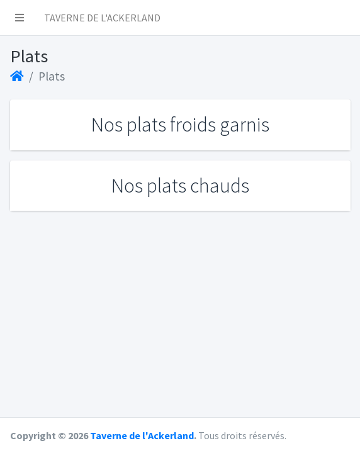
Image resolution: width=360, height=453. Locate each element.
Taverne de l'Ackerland (142, 435)
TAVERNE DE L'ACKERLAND (102, 17)
